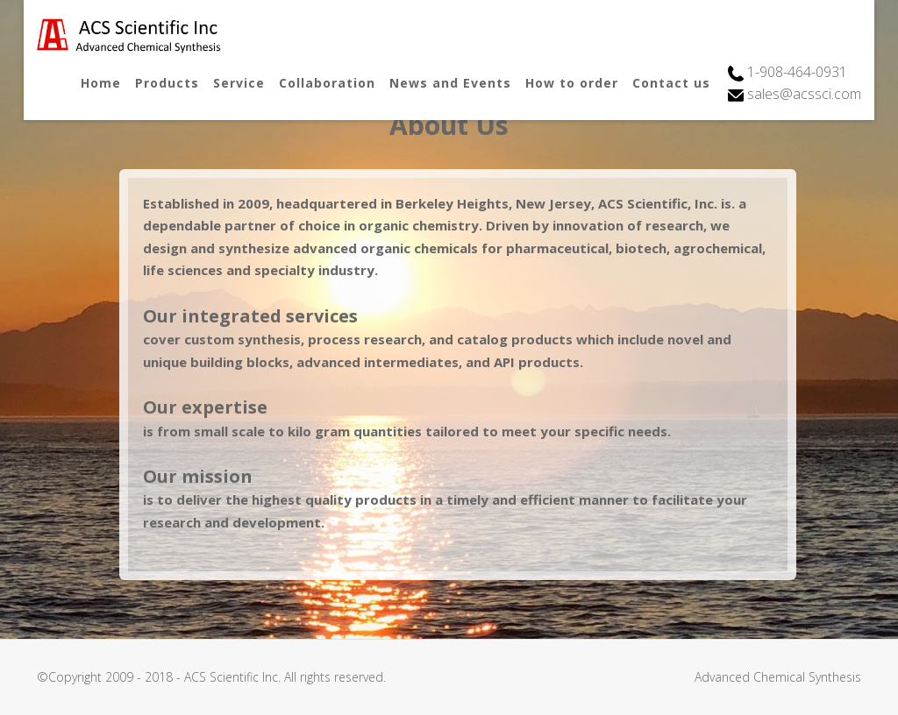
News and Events (450, 82)
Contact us (671, 82)
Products (167, 82)
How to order (571, 82)
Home (101, 82)
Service (239, 82)
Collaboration (327, 82)
